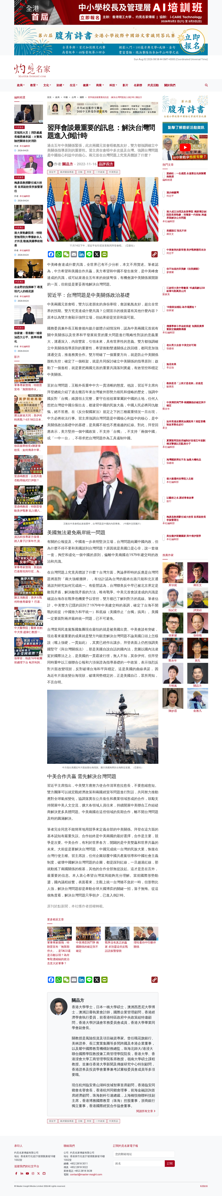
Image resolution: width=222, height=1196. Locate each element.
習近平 (52, 172)
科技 (112, 85)
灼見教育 (19, 177)
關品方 (67, 164)
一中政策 (100, 172)
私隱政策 (204, 1186)
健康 (85, 85)
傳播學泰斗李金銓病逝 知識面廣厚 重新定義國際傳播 (196, 329)
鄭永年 (190, 412)
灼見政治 (19, 328)
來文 (189, 431)
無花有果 (192, 364)
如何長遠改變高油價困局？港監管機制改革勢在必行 (196, 424)
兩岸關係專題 (67, 172)
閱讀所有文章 (145, 1111)
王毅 (80, 172)
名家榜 (138, 85)
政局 (20, 85)
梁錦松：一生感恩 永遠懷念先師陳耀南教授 (195, 176)
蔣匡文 (190, 237)
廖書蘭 (190, 275)
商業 (99, 85)
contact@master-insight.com (86, 1174)
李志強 (190, 367)
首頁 (49, 97)
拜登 (89, 172)
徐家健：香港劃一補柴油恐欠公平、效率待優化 (28, 337)
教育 (33, 85)
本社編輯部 (25, 146)
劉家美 (190, 297)
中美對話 (113, 172)
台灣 (74, 97)
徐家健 (190, 313)
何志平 (190, 195)
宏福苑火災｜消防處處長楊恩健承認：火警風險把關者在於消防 (28, 137)
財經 (59, 85)
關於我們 (169, 85)
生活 (72, 85)
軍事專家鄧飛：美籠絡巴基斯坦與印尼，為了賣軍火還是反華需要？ (28, 571)
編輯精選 (192, 183)
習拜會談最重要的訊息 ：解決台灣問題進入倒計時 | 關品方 (115, 97)
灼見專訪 (19, 227)
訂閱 (170, 1163)
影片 (125, 85)
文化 (46, 85)
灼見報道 (19, 127)
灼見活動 (153, 85)
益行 (189, 504)
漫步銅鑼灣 (193, 192)
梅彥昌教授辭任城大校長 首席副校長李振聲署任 (28, 187)
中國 (65, 97)
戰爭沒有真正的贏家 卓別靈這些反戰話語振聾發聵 (117, 942)
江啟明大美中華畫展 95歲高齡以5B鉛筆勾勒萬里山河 (196, 291)
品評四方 (106, 164)
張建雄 (190, 351)
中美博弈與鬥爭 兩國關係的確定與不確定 (88, 942)
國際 (82, 97)
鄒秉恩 (190, 389)
